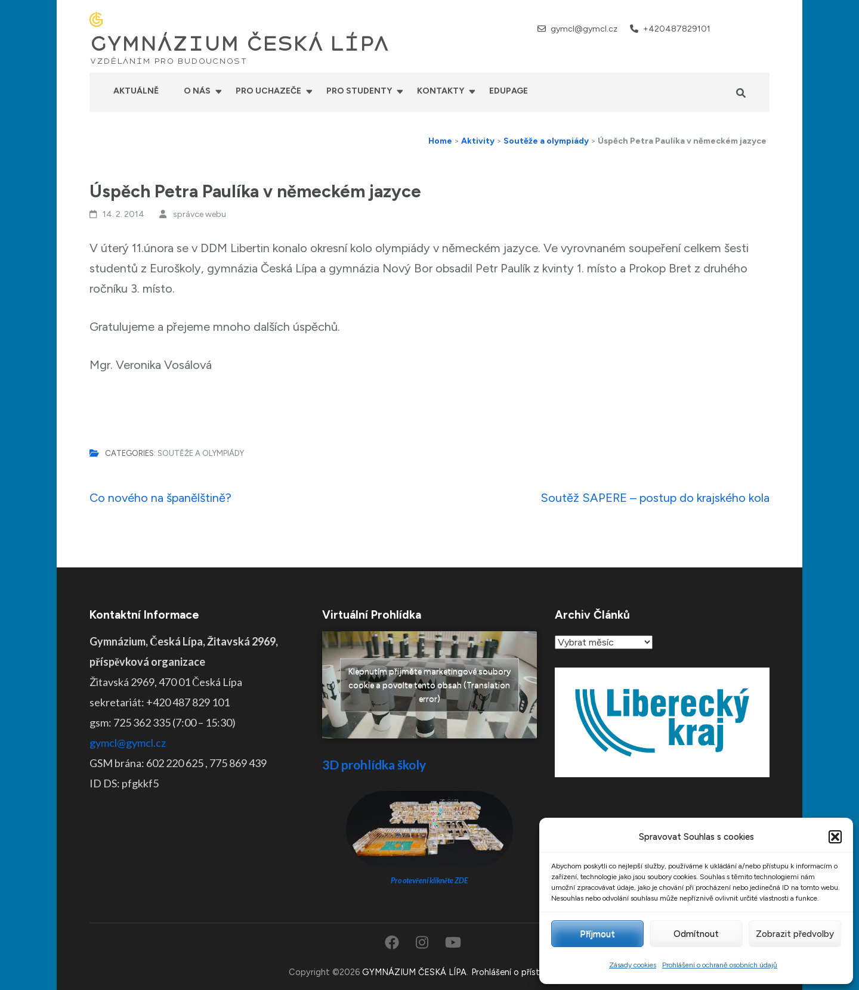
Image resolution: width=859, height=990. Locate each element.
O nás (197, 91)
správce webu (199, 214)
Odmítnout (696, 934)
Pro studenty (359, 91)
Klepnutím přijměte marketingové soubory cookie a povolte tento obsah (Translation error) (429, 685)
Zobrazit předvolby (795, 934)
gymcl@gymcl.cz (584, 29)
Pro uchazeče (268, 91)
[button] (835, 837)
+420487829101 (676, 29)
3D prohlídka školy (374, 764)
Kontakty (440, 91)
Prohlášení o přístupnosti (520, 972)
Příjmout (597, 934)
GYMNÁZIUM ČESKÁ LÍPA (239, 44)
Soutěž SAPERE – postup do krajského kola (655, 498)
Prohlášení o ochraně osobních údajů (719, 965)
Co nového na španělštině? (160, 498)
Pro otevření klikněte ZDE (430, 880)
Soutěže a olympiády (200, 453)
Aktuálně (136, 91)
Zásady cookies (632, 965)
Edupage (508, 91)
